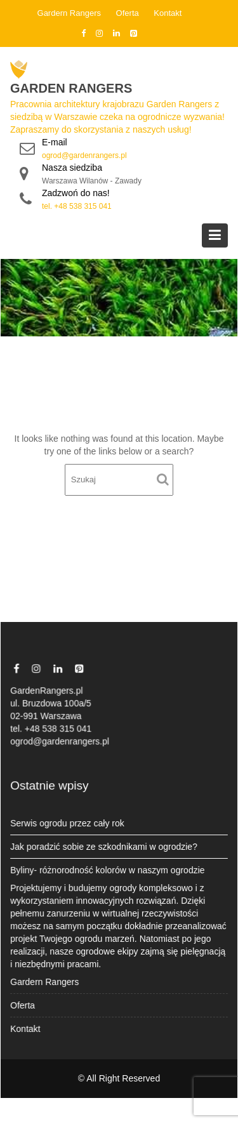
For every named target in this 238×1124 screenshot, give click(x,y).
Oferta (127, 13)
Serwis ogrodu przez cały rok (67, 823)
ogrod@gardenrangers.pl (84, 155)
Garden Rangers (71, 88)
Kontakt (168, 13)
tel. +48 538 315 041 (77, 206)
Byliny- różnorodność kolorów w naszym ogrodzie (107, 869)
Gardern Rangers (69, 13)
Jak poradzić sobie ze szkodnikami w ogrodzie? (104, 847)
